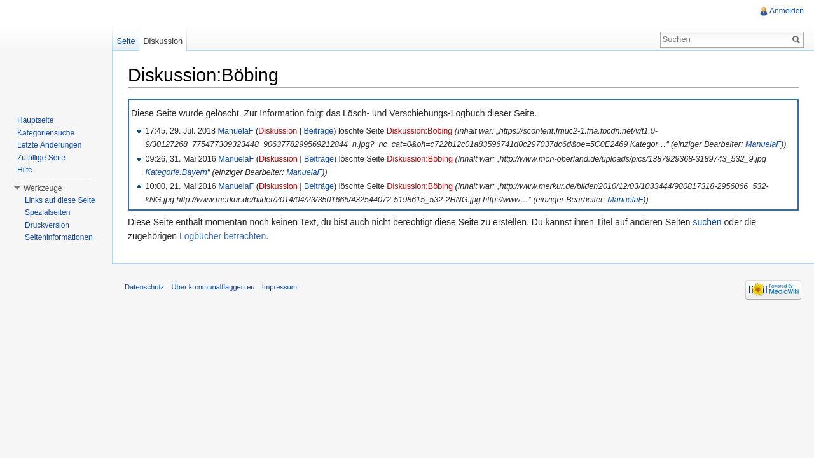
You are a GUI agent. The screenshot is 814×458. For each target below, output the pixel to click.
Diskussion (277, 131)
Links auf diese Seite (60, 200)
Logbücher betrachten (222, 236)
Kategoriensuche (45, 132)
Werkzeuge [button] (43, 188)
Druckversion (47, 225)
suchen (707, 222)
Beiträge (318, 131)
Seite (125, 41)
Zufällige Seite (41, 157)
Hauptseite (35, 120)
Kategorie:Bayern (176, 172)
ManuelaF (236, 131)
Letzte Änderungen (49, 145)
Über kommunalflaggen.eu (212, 287)
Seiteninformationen (59, 237)
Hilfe (24, 169)
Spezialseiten (47, 212)
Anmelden (786, 10)
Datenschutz (144, 287)
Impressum (279, 287)
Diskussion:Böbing (420, 131)
